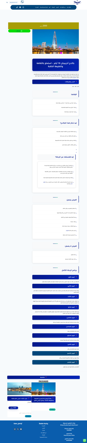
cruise (43, 430)
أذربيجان (74, 77)
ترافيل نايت (69, 7)
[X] (18, 429)
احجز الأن (19, 31)
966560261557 (13, 2)
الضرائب (67, 230)
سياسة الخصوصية (43, 437)
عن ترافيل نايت (62, 7)
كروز (49, 7)
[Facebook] (21, 429)
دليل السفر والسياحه (44, 7)
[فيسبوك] (20, 7)
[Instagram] (23, 7)
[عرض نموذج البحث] (7, 2)
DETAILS (28, 416)
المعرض (57, 7)
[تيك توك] (17, 7)
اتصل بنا (37, 7)
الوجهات (53, 7)
